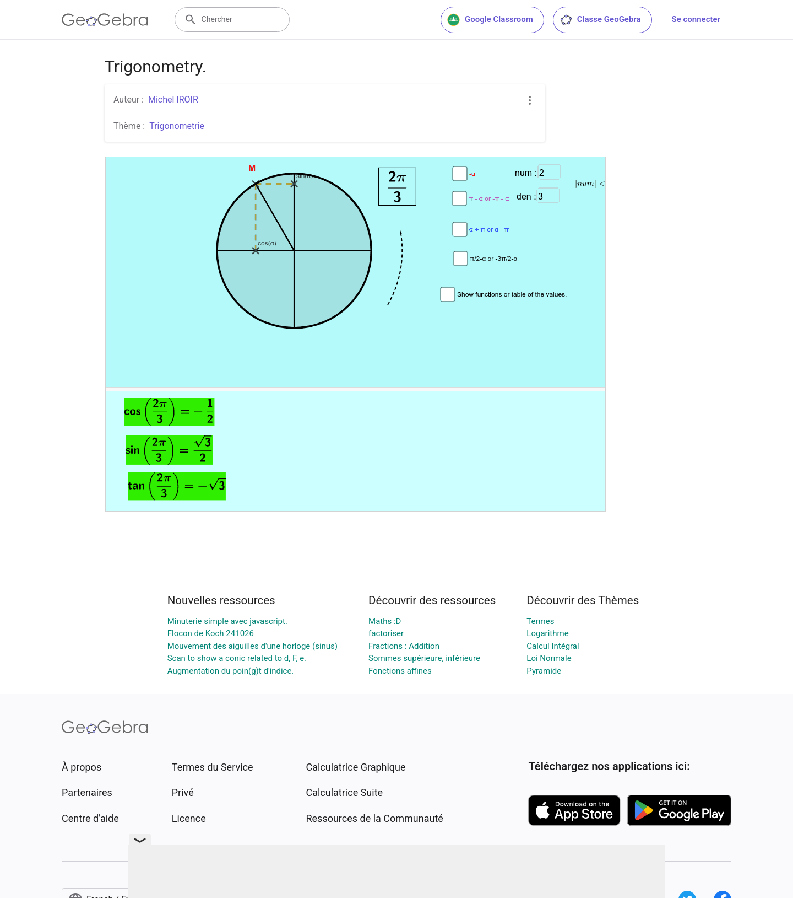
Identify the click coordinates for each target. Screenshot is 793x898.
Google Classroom (490, 19)
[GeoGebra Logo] (105, 19)
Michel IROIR (173, 99)
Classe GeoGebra (600, 19)
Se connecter (696, 19)
